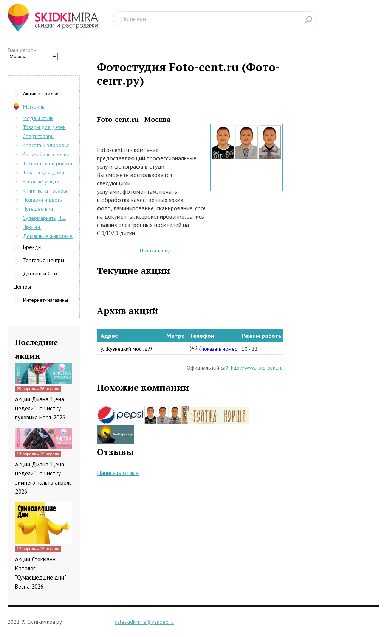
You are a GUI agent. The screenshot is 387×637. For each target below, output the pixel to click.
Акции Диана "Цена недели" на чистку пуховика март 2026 (40, 408)
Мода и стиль (38, 118)
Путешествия (38, 208)
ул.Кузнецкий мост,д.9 (126, 348)
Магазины (34, 106)
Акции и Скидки (41, 93)
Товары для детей (44, 127)
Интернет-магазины (45, 300)
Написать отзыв (118, 473)
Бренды (32, 247)
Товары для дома (43, 172)
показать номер (219, 348)
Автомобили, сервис (46, 154)
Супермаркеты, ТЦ (44, 217)
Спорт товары (38, 136)
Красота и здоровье (46, 145)
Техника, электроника (47, 163)
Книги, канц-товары (45, 190)
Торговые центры (43, 260)
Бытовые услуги (41, 181)
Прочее (32, 227)
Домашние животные (48, 236)
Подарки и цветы (43, 199)
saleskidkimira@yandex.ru (144, 621)
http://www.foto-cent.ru (257, 367)
